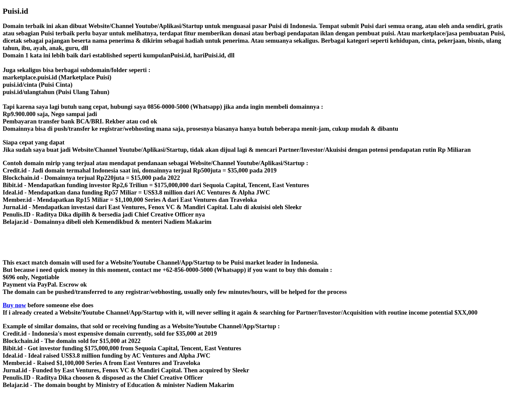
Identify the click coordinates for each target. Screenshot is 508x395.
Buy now (14, 305)
